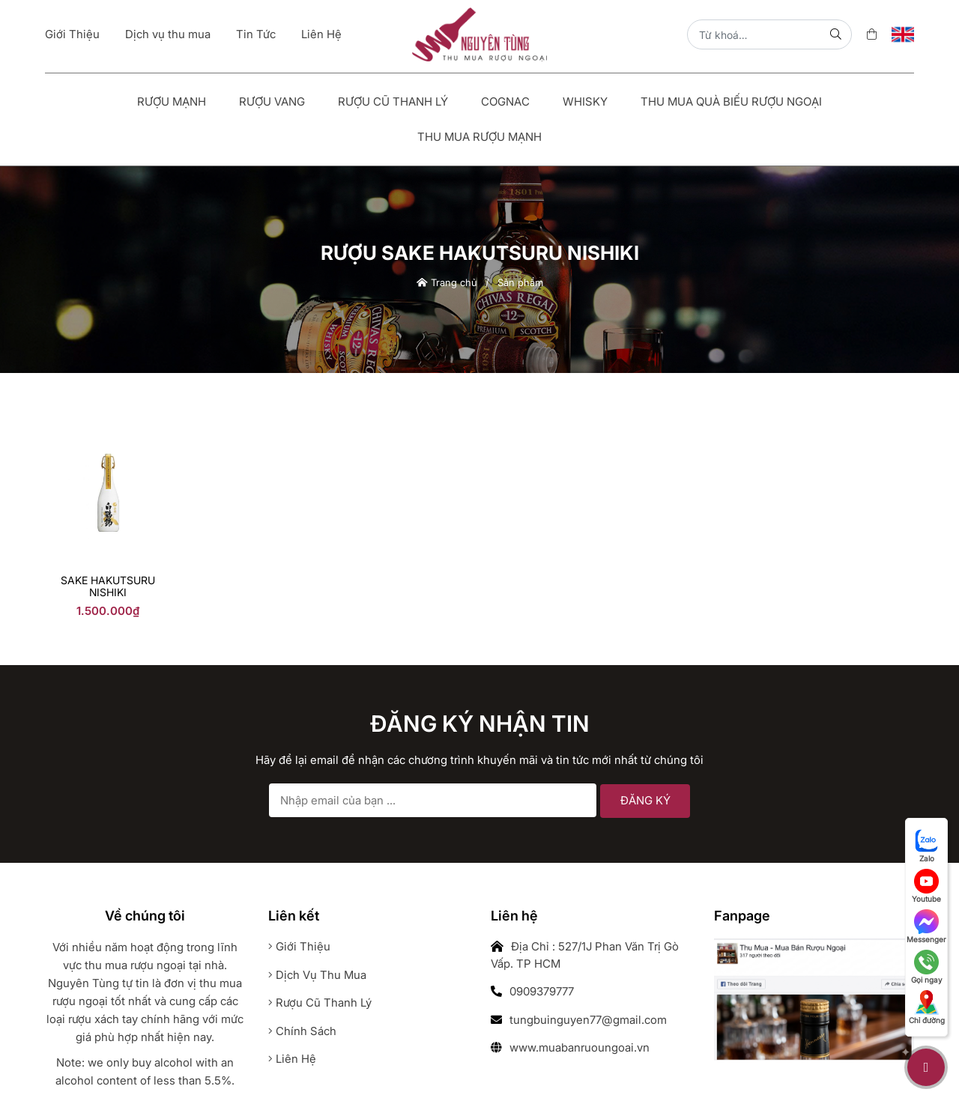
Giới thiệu (299, 946)
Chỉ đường (927, 1007)
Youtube (926, 886)
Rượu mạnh (171, 101)
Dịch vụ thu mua (168, 34)
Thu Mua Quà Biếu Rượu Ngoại (731, 101)
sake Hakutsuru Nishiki (108, 586)
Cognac (505, 101)
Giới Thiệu (72, 34)
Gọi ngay (927, 967)
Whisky (585, 101)
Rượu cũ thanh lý (320, 1002)
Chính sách (302, 1031)
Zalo (926, 845)
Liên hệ (292, 1059)
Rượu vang (272, 101)
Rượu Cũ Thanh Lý (393, 101)
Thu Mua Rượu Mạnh (479, 137)
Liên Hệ (321, 34)
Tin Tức (256, 34)
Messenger (926, 926)
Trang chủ (447, 282)
